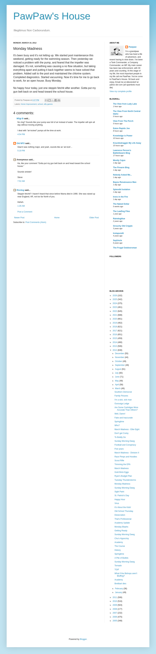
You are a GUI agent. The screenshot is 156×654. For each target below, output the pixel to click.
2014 (115, 342)
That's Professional (123, 519)
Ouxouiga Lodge (122, 403)
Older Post (94, 217)
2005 (115, 621)
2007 (115, 613)
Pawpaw (132, 47)
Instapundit (118, 233)
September (120, 365)
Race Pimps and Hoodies (126, 457)
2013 (115, 346)
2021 (115, 315)
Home (57, 217)
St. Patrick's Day (122, 495)
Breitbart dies (120, 583)
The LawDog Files (121, 211)
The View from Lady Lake (125, 104)
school (40, 104)
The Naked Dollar (121, 204)
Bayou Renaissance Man (124, 182)
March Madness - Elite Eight (127, 429)
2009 (115, 605)
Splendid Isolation (121, 189)
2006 (115, 617)
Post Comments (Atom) (35, 222)
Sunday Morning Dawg (125, 441)
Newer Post (19, 217)
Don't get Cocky (121, 433)
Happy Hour (120, 499)
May (117, 381)
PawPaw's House (51, 16)
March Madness (122, 468)
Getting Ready (121, 530)
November (120, 357)
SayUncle (117, 240)
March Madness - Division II (127, 453)
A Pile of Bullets (121, 558)
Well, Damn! (120, 414)
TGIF (117, 569)
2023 (115, 307)
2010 (115, 601)
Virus (117, 503)
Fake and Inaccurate (124, 418)
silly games (48, 104)
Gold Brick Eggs (122, 472)
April (117, 384)
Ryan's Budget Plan (123, 476)
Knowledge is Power (122, 136)
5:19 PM (21, 151)
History (118, 550)
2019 (115, 323)
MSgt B (20, 118)
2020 (115, 319)
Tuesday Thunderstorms (125, 480)
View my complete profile (121, 91)
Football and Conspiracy (125, 445)
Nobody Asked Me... (122, 175)
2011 (115, 597)
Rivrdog (20, 190)
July (117, 373)
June (117, 377)
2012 (115, 350)
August (118, 369)
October (119, 361)
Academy (119, 542)
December (120, 353)
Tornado (118, 565)
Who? (117, 425)
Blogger (83, 639)
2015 (115, 338)
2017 (115, 330)
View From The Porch (123, 121)
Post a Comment (24, 212)
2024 (115, 303)
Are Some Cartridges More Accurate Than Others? (126, 408)
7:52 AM (21, 181)
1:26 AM (21, 206)
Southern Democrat (123, 392)
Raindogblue (119, 218)
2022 (115, 311)
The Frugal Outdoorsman (125, 248)
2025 (115, 299)
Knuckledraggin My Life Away (127, 143)
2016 (115, 334)
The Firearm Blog (121, 167)
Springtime (119, 421)
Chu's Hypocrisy (122, 538)
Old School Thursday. (124, 511)
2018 (115, 327)
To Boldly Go (120, 437)
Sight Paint (119, 491)
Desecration (120, 515)
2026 (115, 295)
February (119, 588)
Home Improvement (29, 104)
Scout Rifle (119, 460)
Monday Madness (122, 484)
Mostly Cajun (119, 160)
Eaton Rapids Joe (121, 128)
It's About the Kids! (123, 507)
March (118, 388)
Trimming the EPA (122, 464)
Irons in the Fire (120, 197)
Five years (119, 449)
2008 (115, 609)
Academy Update (122, 523)
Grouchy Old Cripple (122, 226)
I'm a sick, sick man (123, 400)
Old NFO (21, 143)
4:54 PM (21, 134)
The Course (120, 546)
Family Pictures (121, 396)
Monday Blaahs (121, 527)
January (119, 592)
